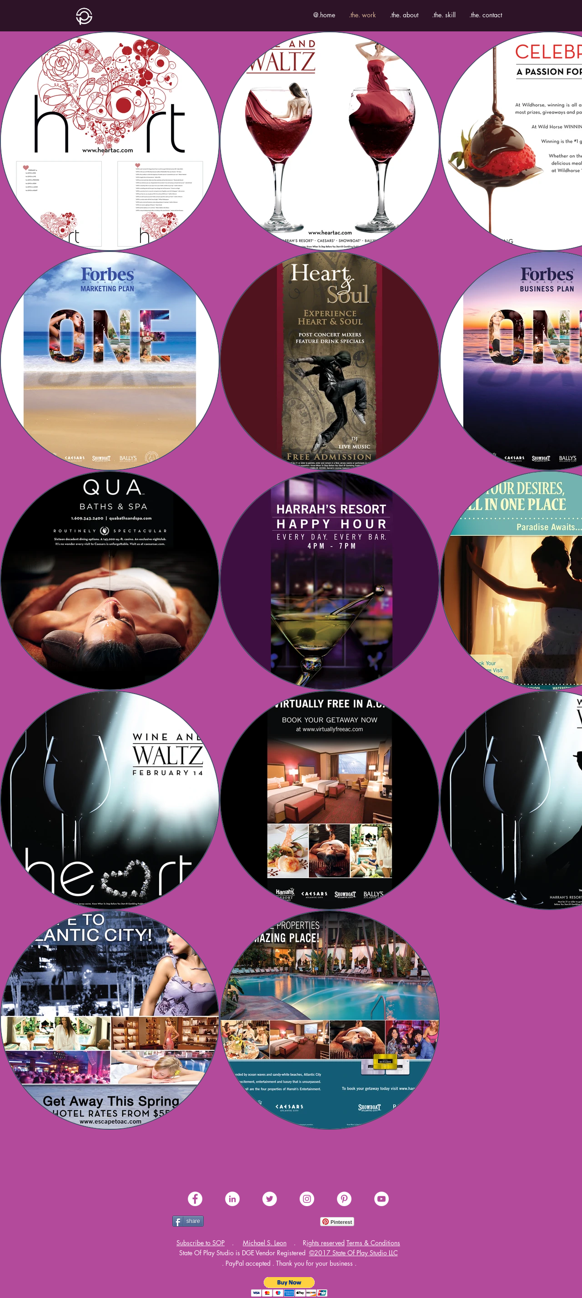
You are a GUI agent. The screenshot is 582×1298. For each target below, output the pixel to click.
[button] (200, 1242)
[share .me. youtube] (381, 1199)
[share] (188, 1221)
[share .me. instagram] (307, 1199)
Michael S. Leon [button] (264, 1242)
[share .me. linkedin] (232, 1199)
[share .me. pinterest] (344, 1199)
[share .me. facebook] (195, 1199)
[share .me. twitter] (269, 1199)
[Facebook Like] (227, 1221)
